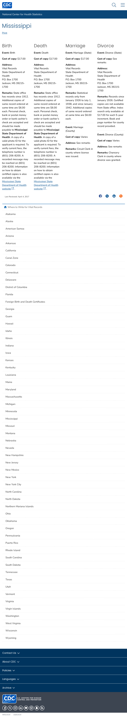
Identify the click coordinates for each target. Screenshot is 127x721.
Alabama (10, 214)
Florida (9, 294)
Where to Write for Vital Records (25, 207)
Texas (8, 579)
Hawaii (9, 323)
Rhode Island (12, 550)
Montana (10, 433)
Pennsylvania (12, 535)
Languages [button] (11, 679)
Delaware (10, 279)
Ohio (8, 513)
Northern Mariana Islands (19, 506)
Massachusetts (13, 396)
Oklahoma (11, 521)
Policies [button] (8, 670)
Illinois (9, 338)
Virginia (9, 601)
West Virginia (13, 623)
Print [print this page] (4, 33)
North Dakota (12, 499)
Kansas (9, 360)
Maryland (10, 389)
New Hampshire (14, 455)
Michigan (10, 404)
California (10, 250)
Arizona (9, 236)
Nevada (9, 448)
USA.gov (17, 714)
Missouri (10, 426)
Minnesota (11, 411)
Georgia (9, 309)
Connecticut (11, 272)
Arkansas (10, 243)
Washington (12, 616)
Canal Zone (11, 258)
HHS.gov (6, 714)
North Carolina (13, 491)
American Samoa (14, 228)
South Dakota (13, 564)
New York (10, 477)
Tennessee (11, 572)
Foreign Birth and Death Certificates (25, 301)
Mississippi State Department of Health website (14, 185)
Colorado (10, 265)
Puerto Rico (11, 543)
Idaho (8, 331)
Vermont (10, 594)
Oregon (9, 528)
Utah (8, 586)
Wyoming (10, 638)
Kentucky (10, 367)
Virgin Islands (13, 608)
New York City (13, 484)
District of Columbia (16, 287)
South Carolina (13, 557)
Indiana (9, 345)
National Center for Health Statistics (22, 14)
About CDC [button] (11, 661)
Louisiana (10, 374)
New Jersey (11, 462)
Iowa (8, 352)
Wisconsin (11, 630)
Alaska (9, 221)
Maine (8, 382)
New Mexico (12, 469)
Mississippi (11, 418)
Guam (8, 316)
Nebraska (10, 440)
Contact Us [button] (11, 653)
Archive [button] (8, 687)
